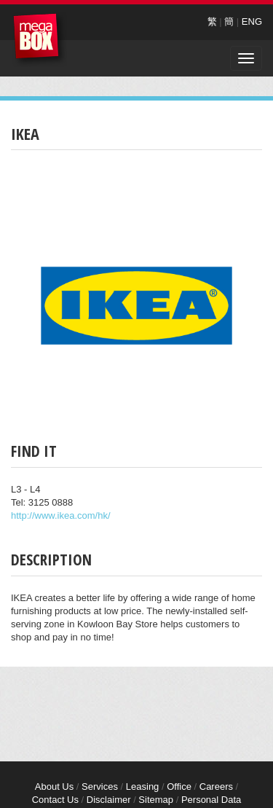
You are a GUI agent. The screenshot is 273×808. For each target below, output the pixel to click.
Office (179, 786)
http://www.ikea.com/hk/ (61, 515)
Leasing (142, 786)
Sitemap (155, 799)
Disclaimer (109, 799)
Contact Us (55, 799)
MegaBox (39, 39)
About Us (54, 786)
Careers (216, 786)
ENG (252, 21)
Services (100, 786)
